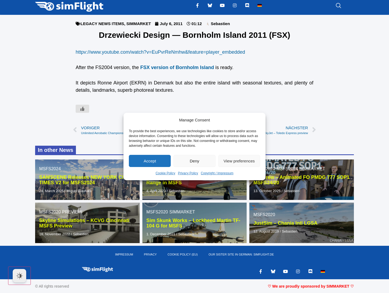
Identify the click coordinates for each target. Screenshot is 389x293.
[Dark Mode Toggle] (19, 276)
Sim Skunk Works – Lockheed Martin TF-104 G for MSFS (193, 223)
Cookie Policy (165, 173)
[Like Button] (82, 109)
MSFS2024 (50, 168)
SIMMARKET (138, 23)
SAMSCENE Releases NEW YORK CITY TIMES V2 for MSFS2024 (84, 180)
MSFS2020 (50, 212)
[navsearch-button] (331, 6)
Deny (194, 161)
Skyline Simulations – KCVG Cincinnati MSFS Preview (84, 223)
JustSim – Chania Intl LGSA (285, 223)
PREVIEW (72, 212)
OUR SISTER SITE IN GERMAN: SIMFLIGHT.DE (241, 254)
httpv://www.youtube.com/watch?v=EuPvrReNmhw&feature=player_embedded (160, 52)
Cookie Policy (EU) (182, 254)
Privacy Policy (188, 173)
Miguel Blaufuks (78, 191)
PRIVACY (150, 254)
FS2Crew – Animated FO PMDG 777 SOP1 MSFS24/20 (301, 180)
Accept (150, 161)
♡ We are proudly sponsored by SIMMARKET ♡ (311, 286)
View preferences (239, 161)
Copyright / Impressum (217, 173)
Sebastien (177, 191)
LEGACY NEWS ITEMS (102, 23)
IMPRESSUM (124, 254)
